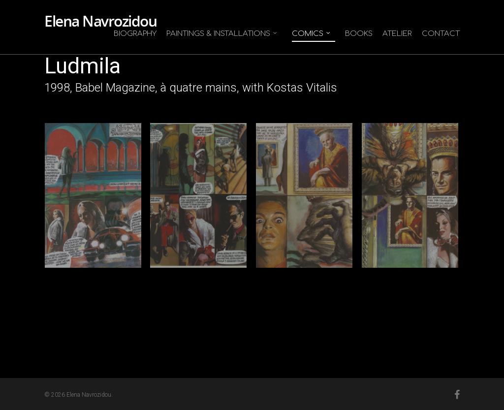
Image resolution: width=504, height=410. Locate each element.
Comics (311, 34)
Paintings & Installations (222, 34)
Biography (135, 34)
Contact (441, 34)
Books (359, 34)
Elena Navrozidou (100, 21)
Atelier (397, 34)
